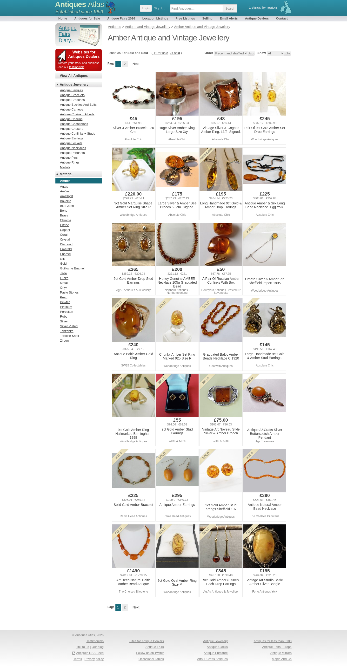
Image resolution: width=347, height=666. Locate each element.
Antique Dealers (257, 18)
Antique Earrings (71, 138)
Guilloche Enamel (72, 268)
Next (136, 64)
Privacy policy (94, 659)
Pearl (63, 297)
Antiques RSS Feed (90, 653)
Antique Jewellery (74, 84)
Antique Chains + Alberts (77, 114)
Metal (64, 283)
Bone (63, 210)
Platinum (66, 307)
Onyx (63, 287)
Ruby (63, 316)
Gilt (62, 259)
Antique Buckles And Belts (78, 104)
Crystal (65, 239)
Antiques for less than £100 (273, 641)
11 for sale (160, 53)
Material (66, 174)
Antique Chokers (71, 129)
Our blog (98, 647)
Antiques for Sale (87, 18)
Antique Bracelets (72, 95)
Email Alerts (229, 18)
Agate (64, 186)
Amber (64, 191)
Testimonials (95, 641)
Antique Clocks (217, 647)
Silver (64, 321)
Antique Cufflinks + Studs (77, 133)
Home (62, 18)
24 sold (175, 53)
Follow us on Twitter (150, 653)
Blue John (67, 206)
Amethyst (66, 196)
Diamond (66, 244)
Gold (63, 263)
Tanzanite (66, 331)
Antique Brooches (72, 100)
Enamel (65, 254)
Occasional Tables (151, 659)
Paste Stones (69, 292)
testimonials (76, 67)
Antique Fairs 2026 (121, 18)
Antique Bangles (71, 90)
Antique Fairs (154, 647)
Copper (65, 230)
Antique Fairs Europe (277, 647)
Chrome (65, 220)
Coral (63, 234)
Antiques (79, 4)
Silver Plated (69, 326)
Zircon (64, 340)
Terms (77, 659)
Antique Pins (69, 157)
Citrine (64, 225)
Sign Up (159, 8)
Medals (65, 167)
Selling (207, 18)
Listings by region (263, 7)
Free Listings (185, 18)
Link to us (82, 647)
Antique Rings (70, 162)
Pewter (65, 302)
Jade (63, 273)
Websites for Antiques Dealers (84, 54)
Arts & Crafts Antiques (212, 659)
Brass (64, 215)
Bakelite (65, 201)
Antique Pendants (72, 153)
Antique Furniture (216, 653)
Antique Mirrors (281, 653)
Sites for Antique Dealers (146, 641)
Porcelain (66, 311)
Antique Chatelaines (74, 124)
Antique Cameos (71, 109)
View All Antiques (74, 76)
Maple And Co (282, 659)
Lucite (64, 278)
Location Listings (155, 18)
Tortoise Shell (69, 336)
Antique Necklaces (73, 148)
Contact (281, 18)
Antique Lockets (71, 143)
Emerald (66, 249)
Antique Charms (71, 119)
